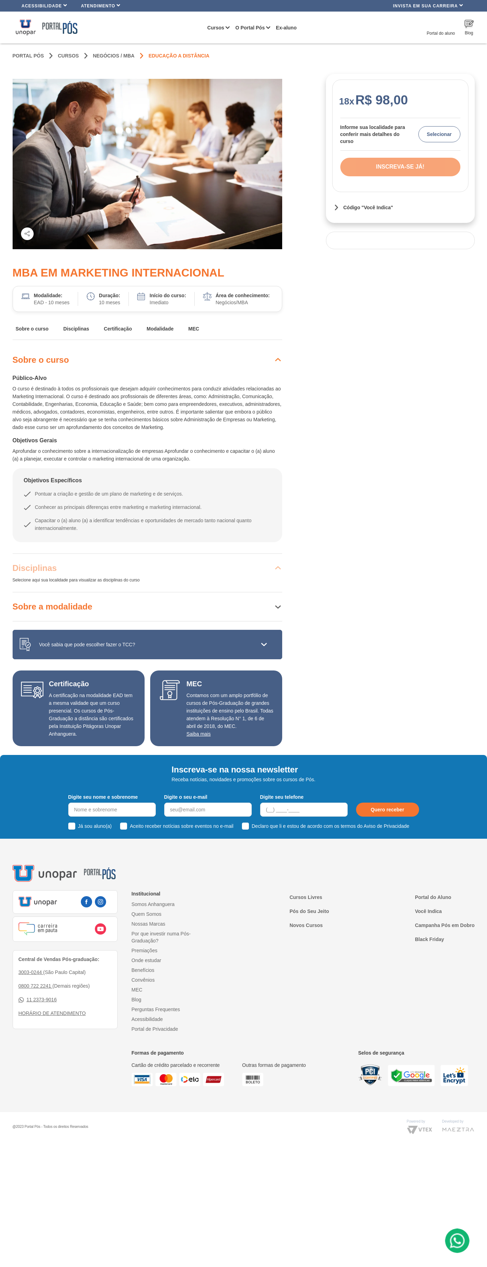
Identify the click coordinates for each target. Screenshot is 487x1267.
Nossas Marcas (148, 924)
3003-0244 (31, 972)
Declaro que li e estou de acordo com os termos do (330, 826)
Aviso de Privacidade (386, 826)
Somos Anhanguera (153, 904)
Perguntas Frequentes (156, 1009)
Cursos (215, 27)
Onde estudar (146, 960)
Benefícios (143, 970)
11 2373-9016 (38, 1000)
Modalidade (160, 329)
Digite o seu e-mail (186, 797)
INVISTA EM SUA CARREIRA (428, 5)
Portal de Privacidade (155, 1029)
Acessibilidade (45, 5)
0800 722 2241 (36, 986)
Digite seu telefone (282, 797)
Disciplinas (76, 329)
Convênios (143, 980)
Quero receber (387, 809)
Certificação (118, 329)
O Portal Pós (250, 27)
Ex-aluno (286, 27)
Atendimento (100, 5)
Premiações (145, 950)
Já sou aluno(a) (95, 826)
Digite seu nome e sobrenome (103, 797)
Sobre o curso (32, 329)
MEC (193, 329)
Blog (136, 999)
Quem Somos (147, 914)
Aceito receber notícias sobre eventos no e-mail (182, 826)
